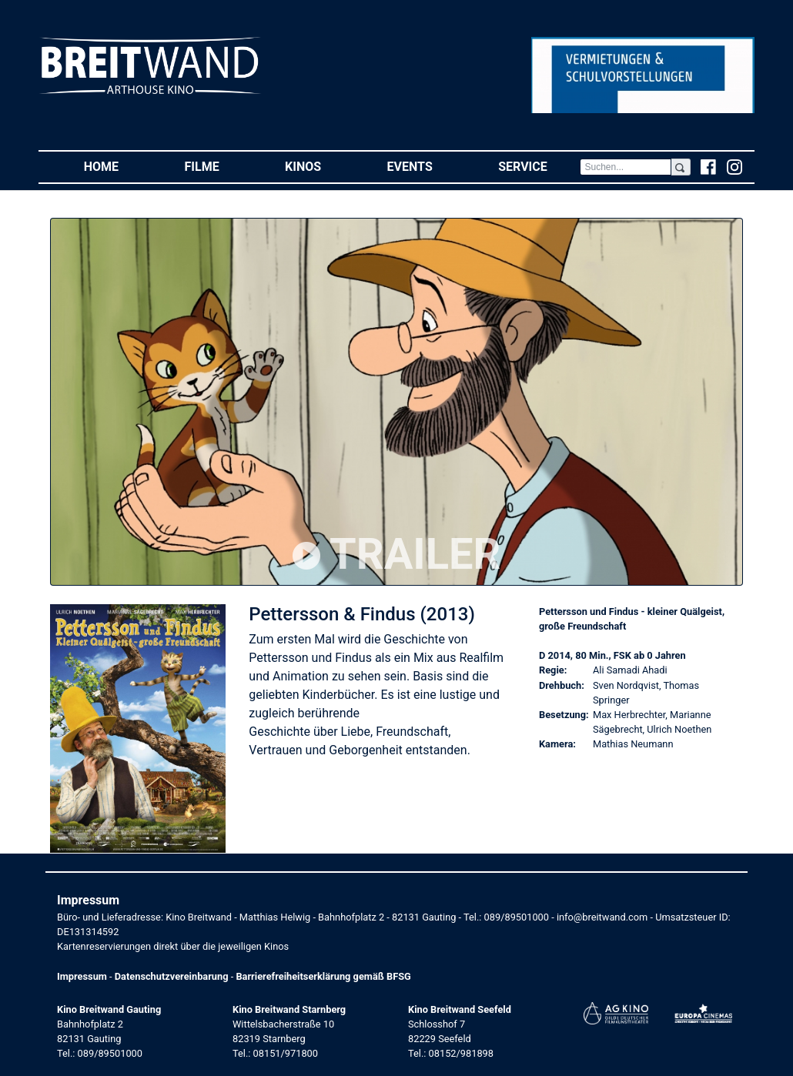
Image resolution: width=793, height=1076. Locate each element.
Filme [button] (219, 166)
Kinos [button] (319, 166)
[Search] (625, 167)
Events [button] (426, 166)
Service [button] (539, 166)
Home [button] (118, 166)
